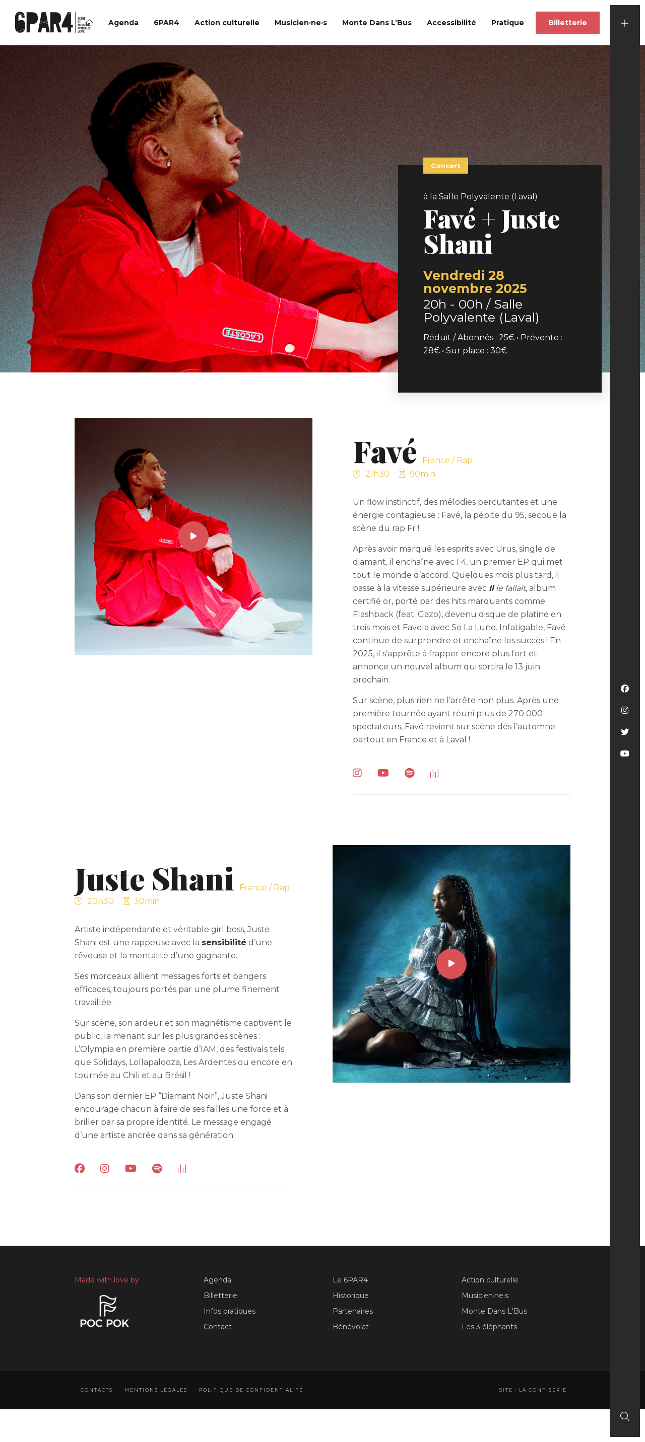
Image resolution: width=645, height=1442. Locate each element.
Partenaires (353, 1311)
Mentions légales (158, 1390)
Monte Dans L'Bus (494, 1311)
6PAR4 (166, 22)
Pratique (507, 22)
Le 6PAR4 (350, 1279)
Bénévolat (351, 1326)
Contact (218, 1326)
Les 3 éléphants (489, 1326)
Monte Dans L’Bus (377, 22)
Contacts (97, 1390)
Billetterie (567, 22)
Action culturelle (227, 22)
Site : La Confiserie (530, 1390)
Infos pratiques (229, 1311)
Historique (351, 1295)
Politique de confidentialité (256, 1390)
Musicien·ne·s (301, 22)
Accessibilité (451, 22)
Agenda (123, 22)
